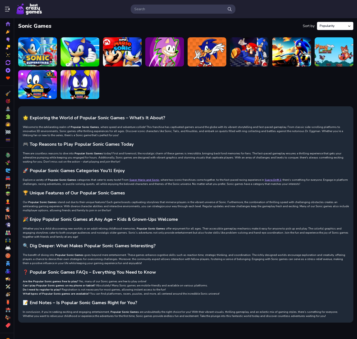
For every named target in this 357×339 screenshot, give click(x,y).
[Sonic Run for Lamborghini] (291, 51)
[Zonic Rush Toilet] (164, 51)
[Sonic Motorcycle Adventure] (80, 51)
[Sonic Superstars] (37, 51)
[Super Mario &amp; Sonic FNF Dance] (249, 51)
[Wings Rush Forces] (80, 84)
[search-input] (179, 9)
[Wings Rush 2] (37, 84)
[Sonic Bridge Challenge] (207, 51)
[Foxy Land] (334, 51)
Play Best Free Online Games (29, 9)
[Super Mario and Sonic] (122, 51)
